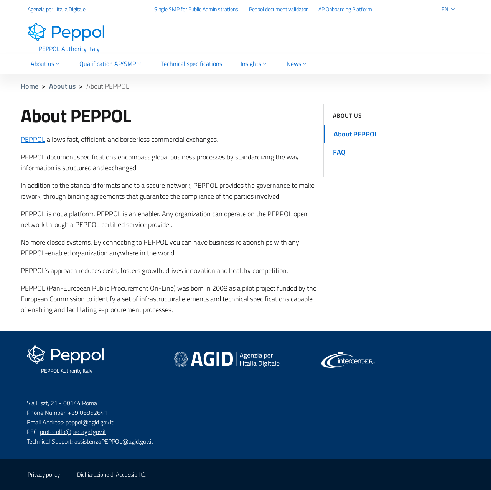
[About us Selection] (49, 64)
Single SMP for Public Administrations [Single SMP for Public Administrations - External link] (196, 9)
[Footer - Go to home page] (67, 360)
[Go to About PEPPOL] (397, 134)
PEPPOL (33, 139)
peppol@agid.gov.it (90, 422)
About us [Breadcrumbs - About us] (62, 86)
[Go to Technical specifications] (191, 64)
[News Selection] (294, 64)
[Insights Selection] (254, 64)
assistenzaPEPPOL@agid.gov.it (113, 441)
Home (29, 86)
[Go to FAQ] (397, 152)
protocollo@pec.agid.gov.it (73, 431)
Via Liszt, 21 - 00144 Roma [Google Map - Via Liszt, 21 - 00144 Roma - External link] (62, 403)
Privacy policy (44, 474)
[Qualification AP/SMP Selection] (111, 64)
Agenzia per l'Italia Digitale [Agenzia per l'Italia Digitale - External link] (57, 9)
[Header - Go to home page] (69, 38)
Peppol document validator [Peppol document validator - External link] (278, 9)
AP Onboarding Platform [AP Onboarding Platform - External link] (345, 9)
